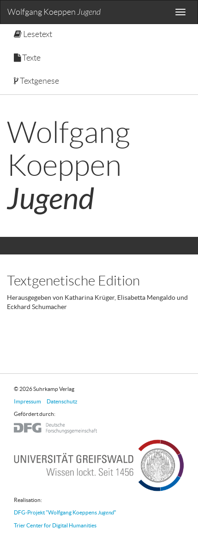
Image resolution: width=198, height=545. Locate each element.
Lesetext (33, 34)
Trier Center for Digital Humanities (55, 525)
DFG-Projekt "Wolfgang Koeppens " (65, 512)
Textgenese (36, 81)
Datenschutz (62, 401)
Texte (27, 57)
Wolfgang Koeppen (54, 12)
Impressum (27, 401)
